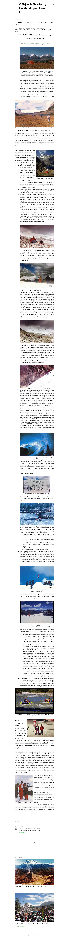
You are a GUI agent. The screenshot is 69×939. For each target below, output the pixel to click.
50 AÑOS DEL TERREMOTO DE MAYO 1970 (30, 886)
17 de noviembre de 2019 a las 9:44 (33, 828)
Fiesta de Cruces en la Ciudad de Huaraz (32, 924)
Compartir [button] (17, 821)
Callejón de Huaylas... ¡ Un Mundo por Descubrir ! (34, 8)
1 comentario (22, 926)
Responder (22, 832)
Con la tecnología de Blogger (34, 935)
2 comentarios (23, 888)
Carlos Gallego (22, 828)
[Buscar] (53, 3)
